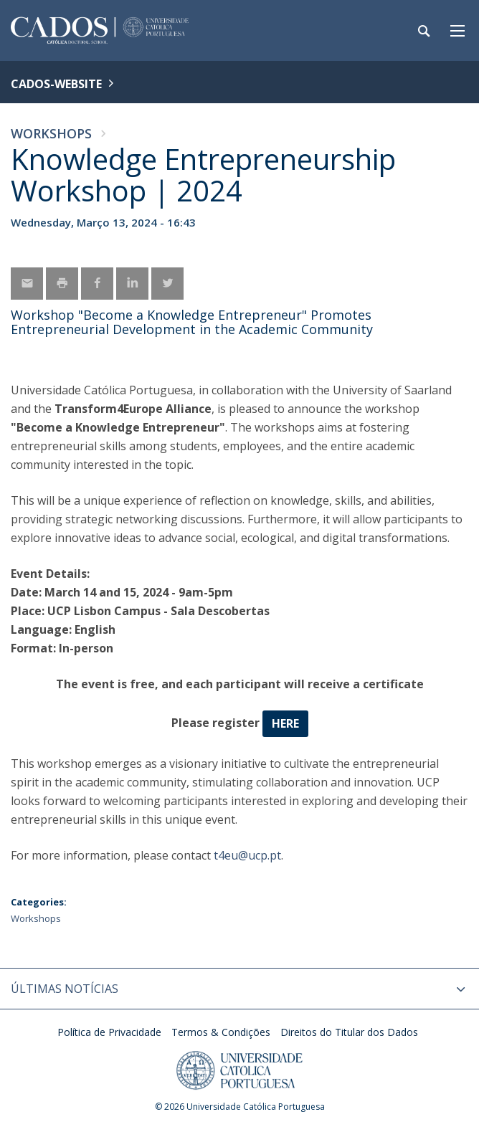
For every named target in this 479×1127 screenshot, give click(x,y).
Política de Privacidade (109, 1032)
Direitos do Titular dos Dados (349, 1032)
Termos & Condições (220, 1032)
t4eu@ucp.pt (247, 855)
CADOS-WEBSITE (56, 84)
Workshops (51, 133)
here (285, 723)
